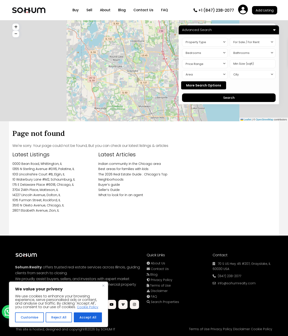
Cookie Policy (87, 307)
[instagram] (134, 304)
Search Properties (163, 302)
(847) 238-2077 (229, 276)
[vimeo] (123, 304)
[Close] (103, 285)
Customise (29, 317)
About (105, 10)
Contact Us (143, 10)
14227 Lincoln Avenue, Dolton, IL (36, 195)
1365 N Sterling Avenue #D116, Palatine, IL (43, 169)
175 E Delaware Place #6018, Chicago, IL (43, 184)
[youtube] (111, 304)
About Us (156, 263)
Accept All (87, 317)
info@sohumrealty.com (237, 283)
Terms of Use (159, 285)
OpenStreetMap (264, 119)
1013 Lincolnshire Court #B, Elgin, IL (38, 174)
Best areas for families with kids (123, 169)
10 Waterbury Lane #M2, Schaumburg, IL (43, 179)
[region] (58, 304)
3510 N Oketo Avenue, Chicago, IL (38, 205)
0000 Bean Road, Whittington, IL (37, 163)
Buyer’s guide (109, 184)
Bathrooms (241, 53)
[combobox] (205, 42)
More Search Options (203, 85)
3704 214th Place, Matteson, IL (35, 190)
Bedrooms (193, 53)
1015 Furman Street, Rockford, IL (36, 200)
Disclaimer (157, 291)
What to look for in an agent (120, 195)
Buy (75, 10)
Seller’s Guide (109, 190)
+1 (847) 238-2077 (216, 10)
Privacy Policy (159, 280)
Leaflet (246, 119)
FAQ (164, 10)
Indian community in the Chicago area (129, 163)
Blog (122, 10)
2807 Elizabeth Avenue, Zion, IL (35, 210)
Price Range (194, 64)
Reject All (58, 317)
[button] (8, 311)
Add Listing (265, 10)
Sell (89, 10)
